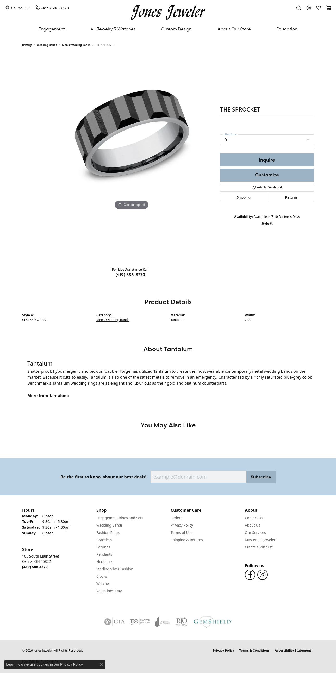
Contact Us (254, 517)
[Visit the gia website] (114, 621)
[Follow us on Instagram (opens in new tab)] (262, 575)
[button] (298, 8)
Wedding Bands (47, 45)
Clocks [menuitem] (101, 576)
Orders (176, 517)
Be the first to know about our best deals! (103, 476)
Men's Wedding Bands (76, 45)
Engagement (52, 29)
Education (286, 29)
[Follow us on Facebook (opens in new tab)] (250, 575)
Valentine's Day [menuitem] (109, 590)
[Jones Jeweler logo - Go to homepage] (168, 11)
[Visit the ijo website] (140, 621)
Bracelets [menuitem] (104, 539)
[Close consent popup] (101, 664)
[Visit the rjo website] (181, 621)
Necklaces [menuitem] (104, 561)
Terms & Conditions (254, 650)
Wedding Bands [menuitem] (109, 525)
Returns (291, 197)
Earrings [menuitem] (103, 547)
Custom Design (176, 29)
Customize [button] (267, 174)
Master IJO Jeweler (260, 539)
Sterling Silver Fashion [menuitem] (114, 568)
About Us (252, 525)
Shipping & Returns (187, 539)
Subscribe (261, 476)
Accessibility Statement (293, 650)
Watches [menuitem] (103, 583)
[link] (17, 8)
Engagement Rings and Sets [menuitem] (119, 517)
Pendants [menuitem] (104, 554)
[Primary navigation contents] (168, 29)
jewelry (27, 45)
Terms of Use (181, 532)
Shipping (244, 197)
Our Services (255, 532)
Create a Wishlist (259, 547)
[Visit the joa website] (162, 621)
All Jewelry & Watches (112, 29)
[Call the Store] (35, 566)
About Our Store (234, 29)
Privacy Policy (182, 525)
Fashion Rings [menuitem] (108, 532)
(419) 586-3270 (130, 274)
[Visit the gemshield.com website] (213, 621)
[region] (131, 159)
